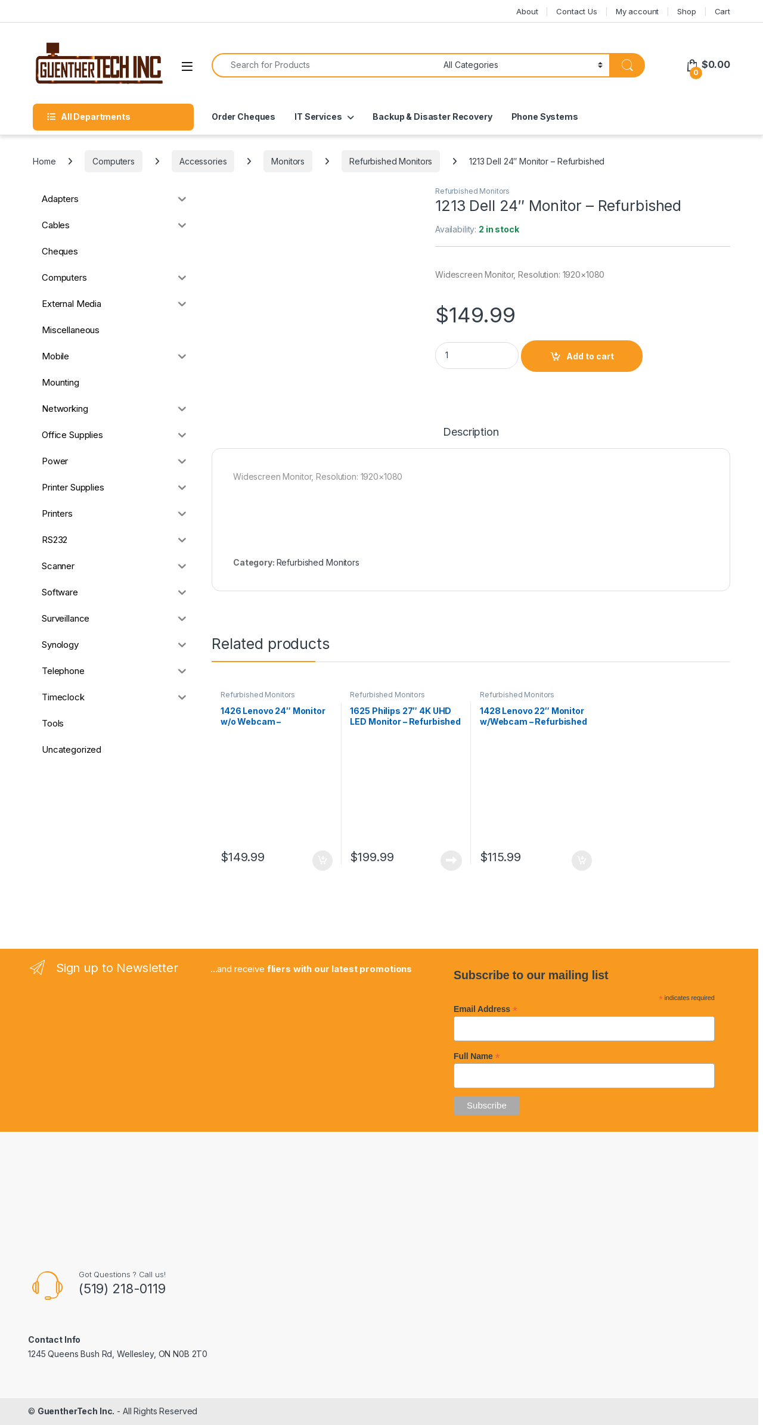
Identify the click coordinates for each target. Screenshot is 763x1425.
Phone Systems (544, 116)
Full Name (477, 1056)
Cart (722, 11)
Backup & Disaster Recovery (432, 116)
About (527, 11)
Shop (686, 11)
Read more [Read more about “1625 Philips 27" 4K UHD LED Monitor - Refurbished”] (451, 860)
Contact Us (576, 11)
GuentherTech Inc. (76, 1411)
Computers (113, 161)
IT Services (318, 116)
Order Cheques (243, 116)
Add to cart (590, 356)
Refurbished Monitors (390, 161)
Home (44, 161)
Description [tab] (470, 432)
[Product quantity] (477, 355)
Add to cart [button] (322, 860)
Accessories (203, 161)
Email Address (485, 1009)
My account (637, 11)
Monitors (288, 161)
